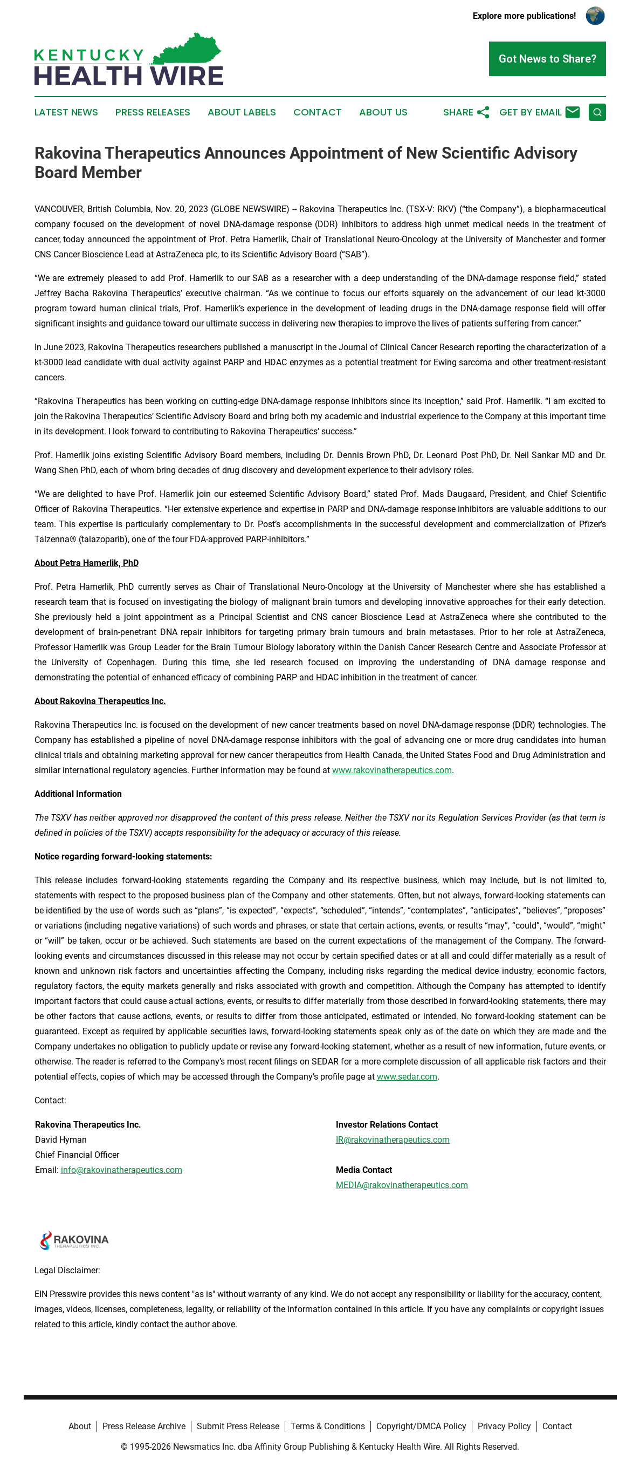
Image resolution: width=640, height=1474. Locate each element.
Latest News (66, 112)
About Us (383, 112)
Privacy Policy (504, 1426)
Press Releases (152, 112)
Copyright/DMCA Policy (421, 1426)
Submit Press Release (238, 1426)
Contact (317, 112)
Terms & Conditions (328, 1426)
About (79, 1426)
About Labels (242, 112)
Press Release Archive (143, 1426)
